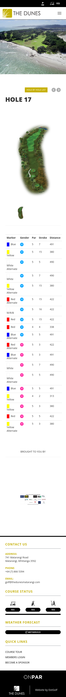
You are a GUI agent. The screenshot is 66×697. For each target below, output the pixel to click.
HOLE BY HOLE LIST (36, 89)
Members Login (15, 657)
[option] (33, 161)
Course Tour (13, 652)
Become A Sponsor (17, 662)
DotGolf (52, 690)
